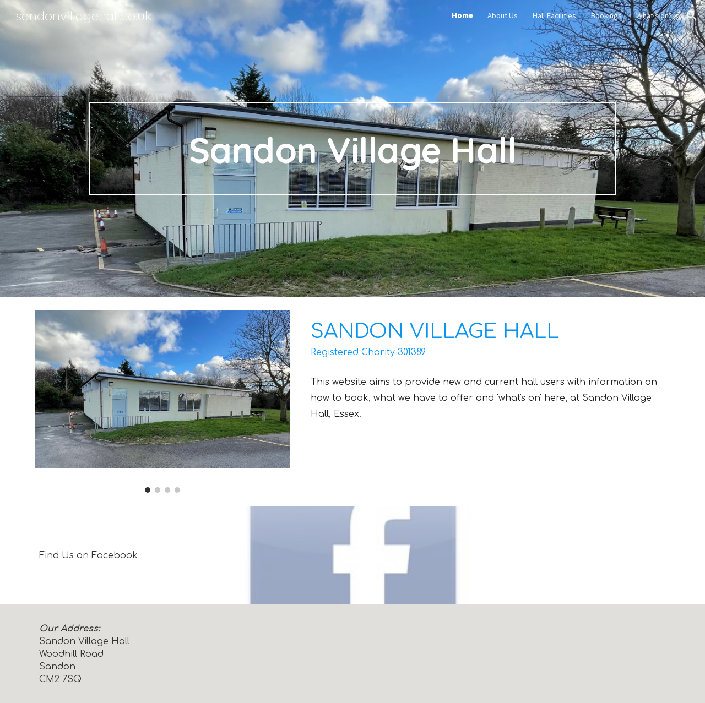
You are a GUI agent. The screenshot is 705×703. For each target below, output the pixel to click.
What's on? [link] (654, 15)
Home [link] (462, 15)
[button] (692, 15)
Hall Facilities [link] (554, 15)
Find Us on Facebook (88, 555)
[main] (352, 148)
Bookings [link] (606, 15)
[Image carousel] (162, 401)
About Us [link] (502, 15)
